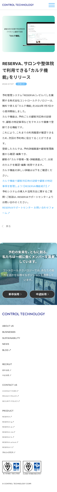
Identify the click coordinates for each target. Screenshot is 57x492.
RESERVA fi (7, 447)
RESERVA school (9, 442)
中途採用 (5, 375)
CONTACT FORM (9, 391)
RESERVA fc (7, 437)
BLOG (5, 350)
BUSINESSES (9, 331)
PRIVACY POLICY (9, 396)
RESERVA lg (7, 422)
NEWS (5, 343)
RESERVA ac (7, 427)
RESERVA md (7, 432)
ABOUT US (8, 325)
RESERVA (6, 417)
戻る (8, 226)
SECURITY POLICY (10, 401)
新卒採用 (5, 370)
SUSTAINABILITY (11, 338)
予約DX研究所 (7, 452)
